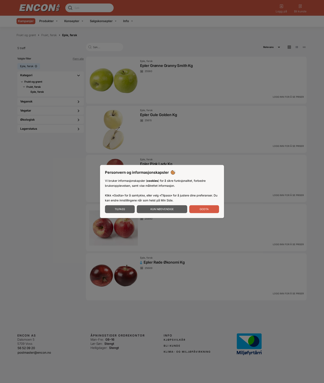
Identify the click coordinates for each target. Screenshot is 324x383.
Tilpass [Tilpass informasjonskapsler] (120, 209)
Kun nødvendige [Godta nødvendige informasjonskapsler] (162, 209)
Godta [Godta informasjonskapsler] (204, 209)
